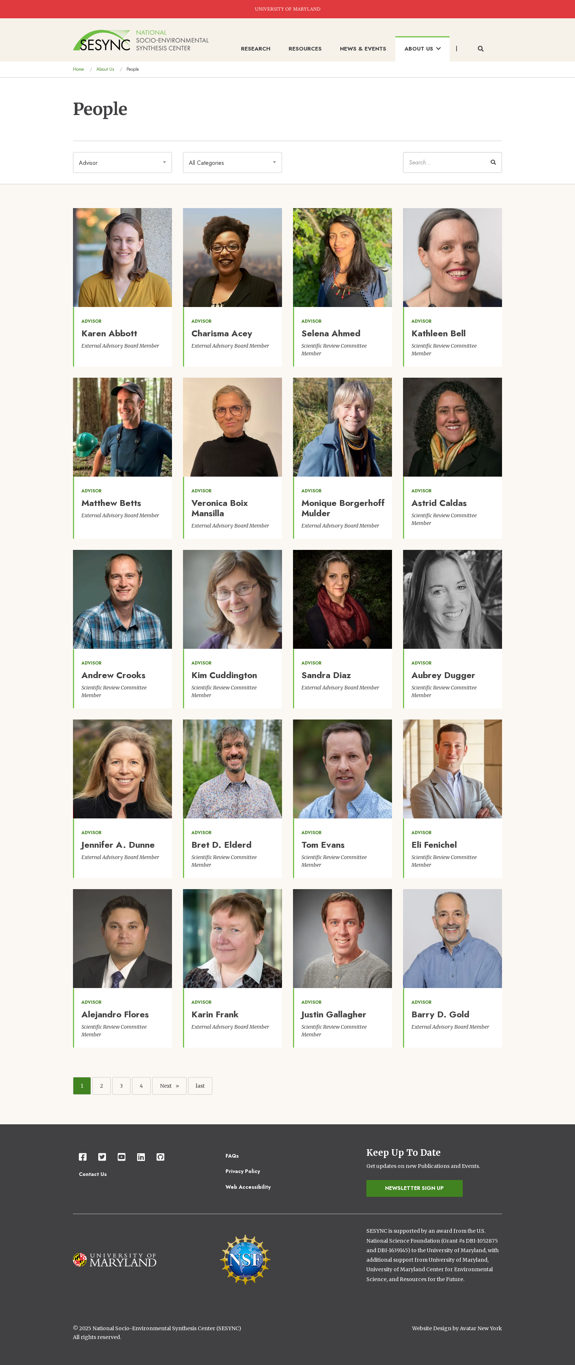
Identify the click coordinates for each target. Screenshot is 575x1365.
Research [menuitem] (255, 49)
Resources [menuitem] (305, 49)
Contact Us (93, 1174)
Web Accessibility (248, 1187)
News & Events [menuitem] (363, 49)
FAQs (232, 1155)
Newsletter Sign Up (414, 1188)
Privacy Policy (243, 1171)
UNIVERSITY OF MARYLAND (288, 9)
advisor (91, 321)
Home (78, 69)
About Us (105, 69)
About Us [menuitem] (422, 49)
